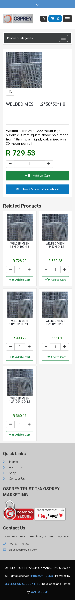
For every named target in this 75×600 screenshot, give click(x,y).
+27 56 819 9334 (16, 544)
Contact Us (14, 478)
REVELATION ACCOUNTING (22, 584)
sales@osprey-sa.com (20, 549)
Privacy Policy (42, 575)
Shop (9, 473)
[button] (37, 175)
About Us (12, 467)
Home (10, 462)
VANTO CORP (39, 592)
